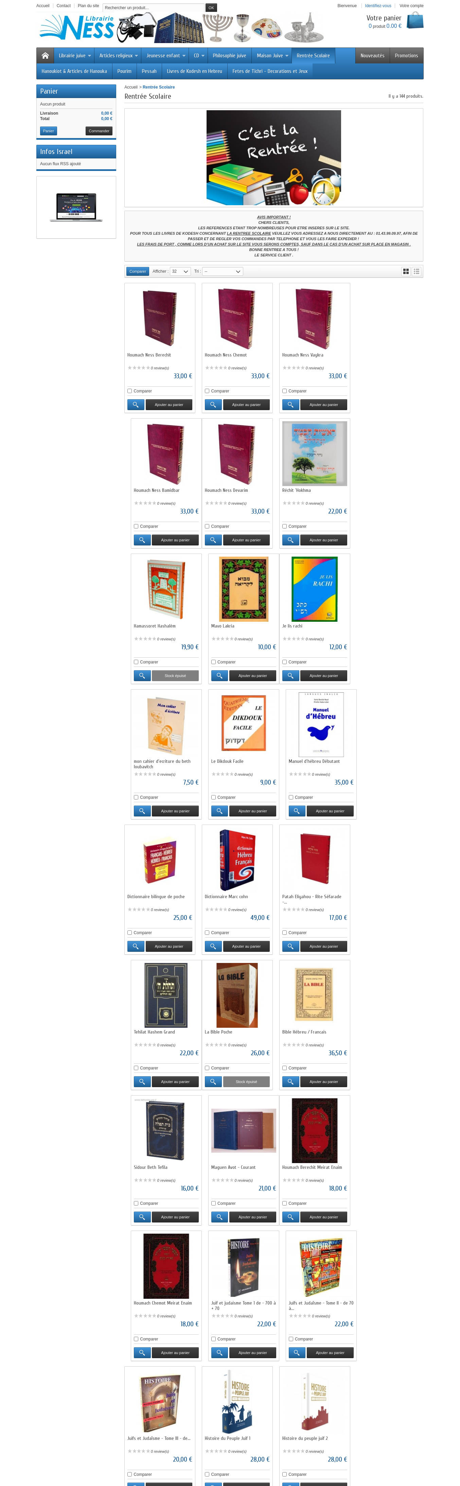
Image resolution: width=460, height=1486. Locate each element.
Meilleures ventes (224, 1410)
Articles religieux (119, 56)
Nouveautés (373, 56)
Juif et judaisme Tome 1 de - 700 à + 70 (310, 1028)
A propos (292, 1461)
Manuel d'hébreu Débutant (382, 622)
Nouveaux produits (106, 1461)
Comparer (143, 390)
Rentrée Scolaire (313, 56)
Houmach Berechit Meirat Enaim (157, 1025)
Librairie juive (75, 56)
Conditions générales (304, 1416)
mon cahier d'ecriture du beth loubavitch (232, 625)
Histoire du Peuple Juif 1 (226, 1160)
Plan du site (142, 1428)
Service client (297, 1422)
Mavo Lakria (367, 488)
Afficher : (161, 271)
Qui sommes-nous (301, 1397)
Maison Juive (273, 56)
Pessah (149, 71)
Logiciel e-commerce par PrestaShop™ (363, 1461)
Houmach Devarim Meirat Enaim (233, 1294)
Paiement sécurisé (148, 1410)
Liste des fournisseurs (228, 1428)
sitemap (314, 1461)
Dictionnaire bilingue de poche (156, 757)
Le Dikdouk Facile (296, 622)
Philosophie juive (229, 56)
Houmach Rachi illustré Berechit (310, 1294)
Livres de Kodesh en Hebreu (194, 71)
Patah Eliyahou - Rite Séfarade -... (309, 759)
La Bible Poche (141, 891)
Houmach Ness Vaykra (300, 354)
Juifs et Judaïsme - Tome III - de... (159, 1160)
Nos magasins (298, 1404)
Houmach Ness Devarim (149, 488)
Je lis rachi (137, 622)
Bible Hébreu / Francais (226, 891)
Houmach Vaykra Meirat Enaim (384, 1160)
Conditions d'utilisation (256, 1461)
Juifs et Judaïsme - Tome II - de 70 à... (385, 1028)
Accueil (131, 87)
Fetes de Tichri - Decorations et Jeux (270, 71)
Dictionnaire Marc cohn (225, 757)
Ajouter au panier (168, 404)
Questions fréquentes (151, 1422)
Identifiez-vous (378, 5)
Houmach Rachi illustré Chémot (385, 1294)
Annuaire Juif (144, 1434)
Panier (49, 91)
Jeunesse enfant (166, 56)
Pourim (124, 71)
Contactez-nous (299, 1428)
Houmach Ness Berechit (149, 354)
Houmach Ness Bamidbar (379, 354)
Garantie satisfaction (150, 1404)
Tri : (197, 271)
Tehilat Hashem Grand (376, 757)
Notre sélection (222, 1416)
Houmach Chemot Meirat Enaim (233, 1025)
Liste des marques (225, 1422)
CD (199, 56)
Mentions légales (300, 1410)
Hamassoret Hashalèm (301, 488)
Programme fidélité (149, 1416)
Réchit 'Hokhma (218, 488)
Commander (99, 131)
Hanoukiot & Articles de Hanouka (74, 71)
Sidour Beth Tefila (297, 891)
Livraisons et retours (150, 1397)
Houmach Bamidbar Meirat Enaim (158, 1294)
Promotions (406, 56)
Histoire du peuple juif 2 (303, 1160)
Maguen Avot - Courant (378, 891)
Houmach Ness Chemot (225, 354)
